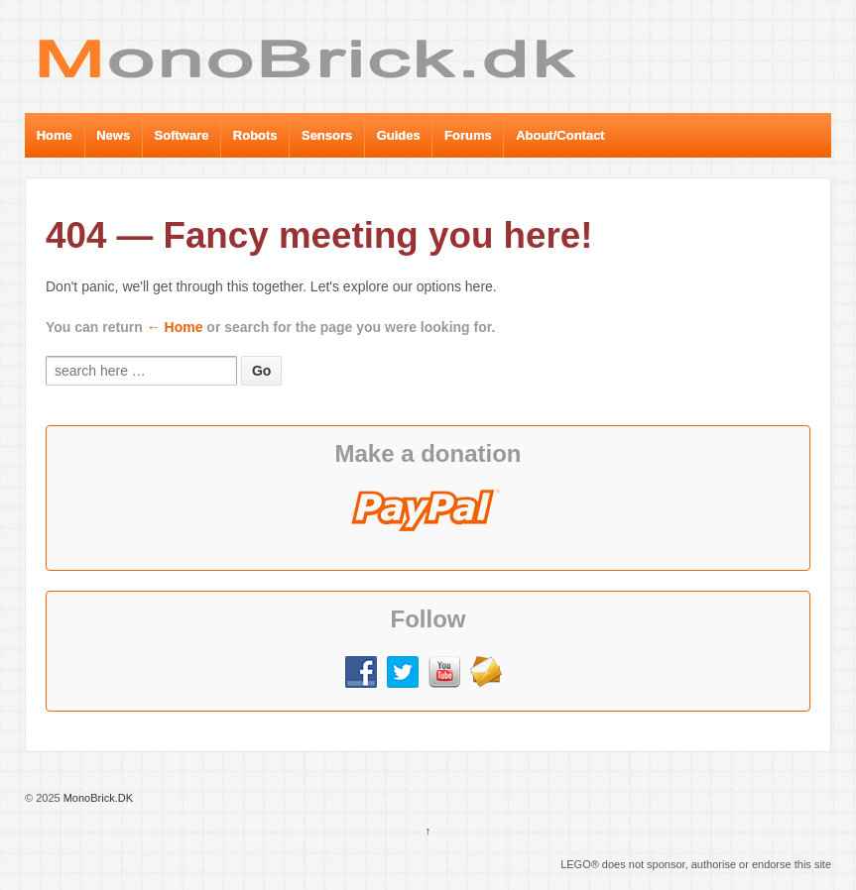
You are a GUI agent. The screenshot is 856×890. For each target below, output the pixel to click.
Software (182, 135)
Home (54, 135)
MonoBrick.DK (97, 798)
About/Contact (560, 135)
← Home (175, 327)
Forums (468, 135)
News (113, 135)
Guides (399, 135)
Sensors (327, 135)
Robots (255, 135)
